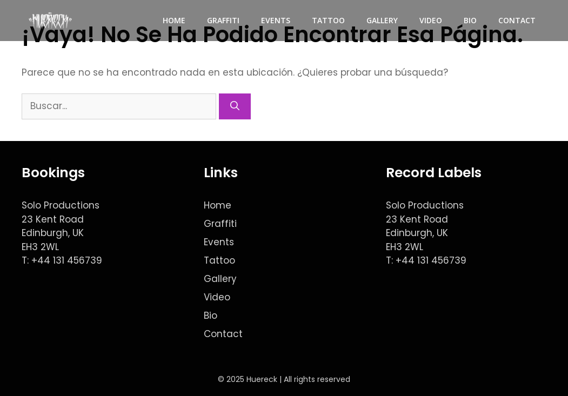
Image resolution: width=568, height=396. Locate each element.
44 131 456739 (69, 260)
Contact (517, 20)
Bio (470, 20)
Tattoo (328, 20)
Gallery (382, 20)
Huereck (261, 379)
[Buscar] (235, 106)
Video (430, 20)
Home (174, 20)
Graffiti (223, 20)
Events (275, 20)
